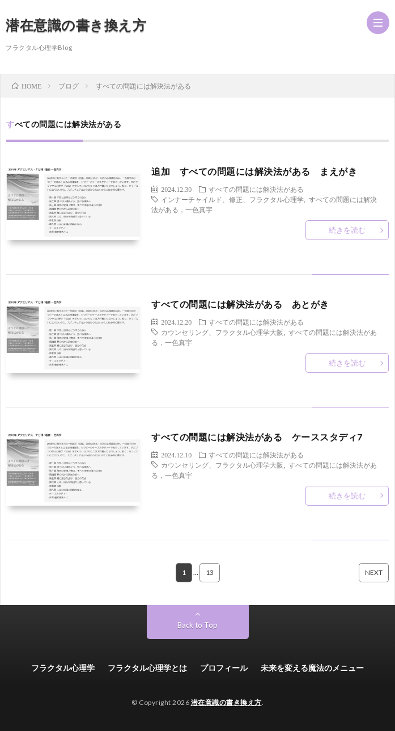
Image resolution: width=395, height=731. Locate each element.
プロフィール (224, 668)
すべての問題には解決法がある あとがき (240, 304)
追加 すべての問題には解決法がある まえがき (254, 171)
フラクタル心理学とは (147, 668)
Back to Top (197, 624)
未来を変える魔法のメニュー (312, 668)
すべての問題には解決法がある (256, 189)
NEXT (374, 572)
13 (210, 572)
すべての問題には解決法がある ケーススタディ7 (257, 436)
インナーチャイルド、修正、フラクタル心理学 (232, 199)
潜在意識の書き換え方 (76, 24)
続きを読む (347, 229)
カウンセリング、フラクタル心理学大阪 (222, 332)
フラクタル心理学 (63, 668)
